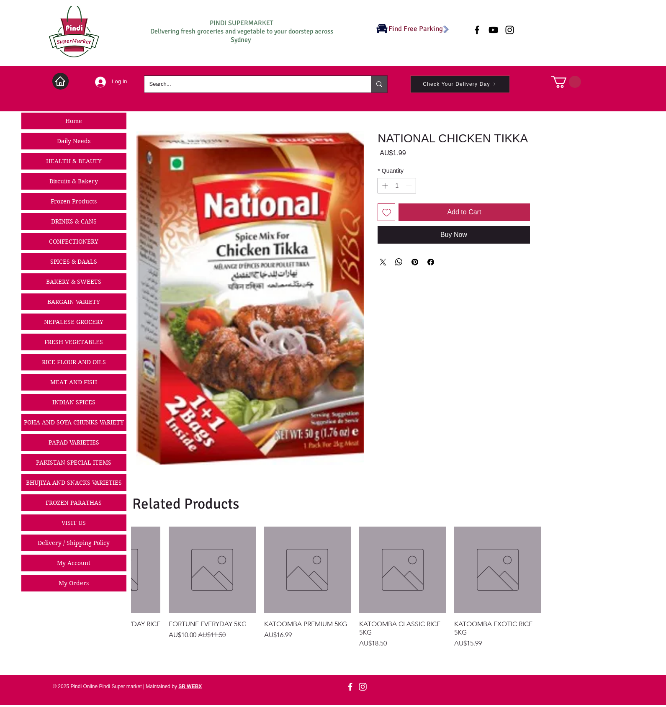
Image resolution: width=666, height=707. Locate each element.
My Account (73, 563)
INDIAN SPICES (73, 402)
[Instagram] (362, 686)
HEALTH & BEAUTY (74, 161)
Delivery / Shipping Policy (74, 543)
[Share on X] (383, 262)
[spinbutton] (396, 185)
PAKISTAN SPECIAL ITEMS (73, 462)
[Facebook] (350, 686)
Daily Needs (73, 141)
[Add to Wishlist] (386, 212)
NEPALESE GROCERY (73, 322)
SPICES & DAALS (73, 261)
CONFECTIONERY (73, 241)
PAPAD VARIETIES (74, 442)
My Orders (74, 583)
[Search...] (251, 84)
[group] (336, 587)
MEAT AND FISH (73, 382)
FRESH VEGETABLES (73, 342)
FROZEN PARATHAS (74, 502)
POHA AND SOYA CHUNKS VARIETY (74, 422)
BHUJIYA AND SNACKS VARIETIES (74, 482)
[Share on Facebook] (431, 262)
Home (73, 121)
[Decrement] (409, 185)
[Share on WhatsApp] (399, 262)
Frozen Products (74, 201)
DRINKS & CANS (74, 221)
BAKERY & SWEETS (73, 281)
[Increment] (384, 185)
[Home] (60, 81)
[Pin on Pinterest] (415, 262)
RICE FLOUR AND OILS (74, 362)
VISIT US (74, 523)
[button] (566, 82)
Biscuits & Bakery (73, 181)
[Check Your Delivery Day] (460, 84)
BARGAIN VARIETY (73, 302)
